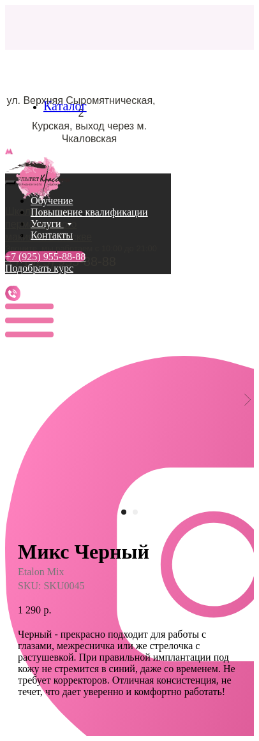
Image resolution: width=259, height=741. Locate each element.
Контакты (52, 235)
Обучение (52, 200)
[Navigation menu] (12, 166)
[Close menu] (10, 182)
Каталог (65, 106)
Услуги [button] (47, 223)
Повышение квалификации (89, 212)
